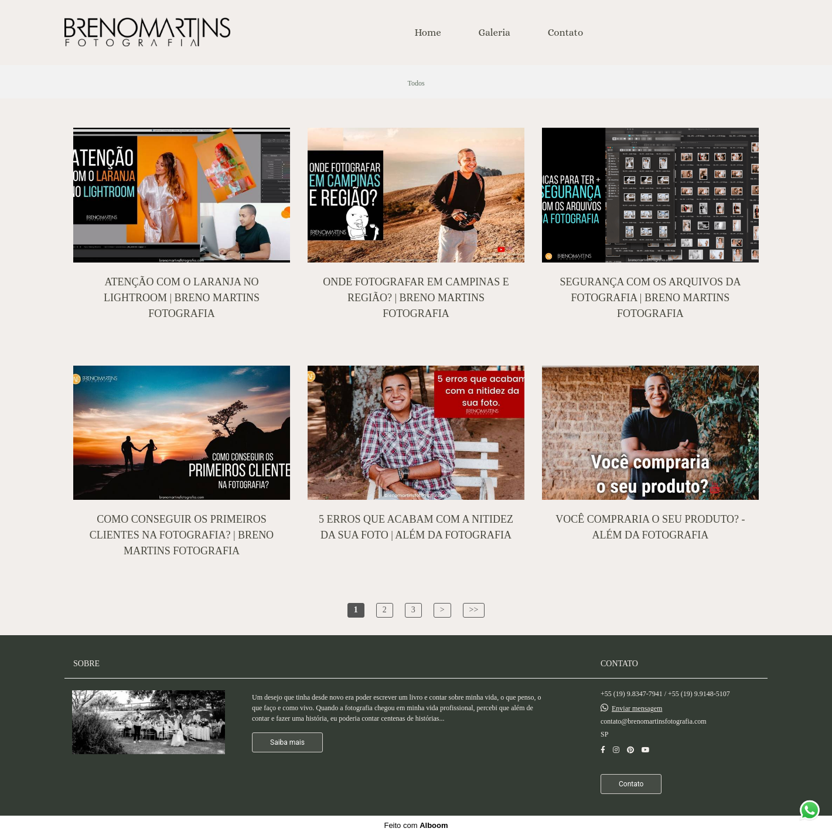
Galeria (494, 32)
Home (428, 32)
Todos (415, 83)
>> (474, 609)
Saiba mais (287, 742)
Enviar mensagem (637, 708)
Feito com (416, 825)
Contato (566, 32)
